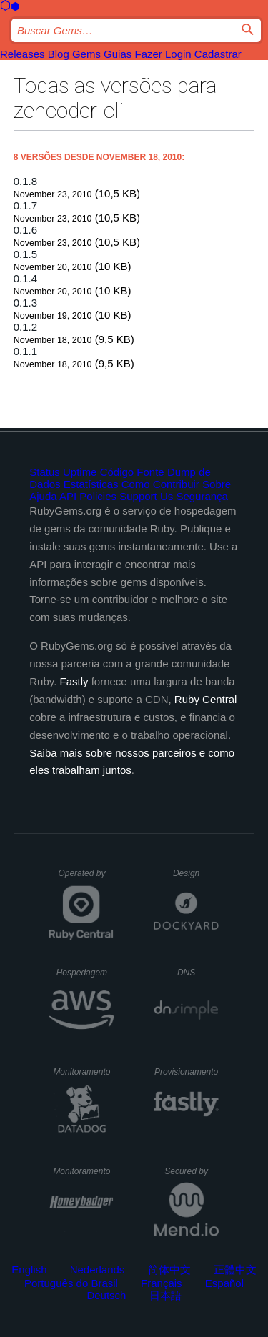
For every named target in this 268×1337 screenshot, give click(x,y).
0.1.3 (25, 303)
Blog (58, 54)
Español (224, 1283)
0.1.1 (25, 351)
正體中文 (235, 1269)
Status (44, 472)
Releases (22, 54)
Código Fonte (132, 472)
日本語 (165, 1295)
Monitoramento (83, 1072)
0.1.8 (25, 181)
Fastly (74, 681)
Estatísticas (91, 484)
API (67, 496)
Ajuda (42, 496)
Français (161, 1283)
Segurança (202, 496)
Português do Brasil (71, 1283)
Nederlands (97, 1269)
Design (196, 873)
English (28, 1269)
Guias (117, 54)
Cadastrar (218, 54)
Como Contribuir (160, 484)
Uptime (80, 472)
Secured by (191, 1171)
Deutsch (106, 1295)
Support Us (146, 496)
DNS (198, 973)
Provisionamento (186, 1072)
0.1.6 (25, 230)
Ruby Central (205, 699)
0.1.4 (25, 278)
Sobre (216, 484)
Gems (86, 54)
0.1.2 (25, 327)
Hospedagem (85, 973)
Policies (97, 496)
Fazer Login (162, 54)
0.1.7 (25, 205)
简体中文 (169, 1269)
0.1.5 (25, 254)
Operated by (86, 878)
